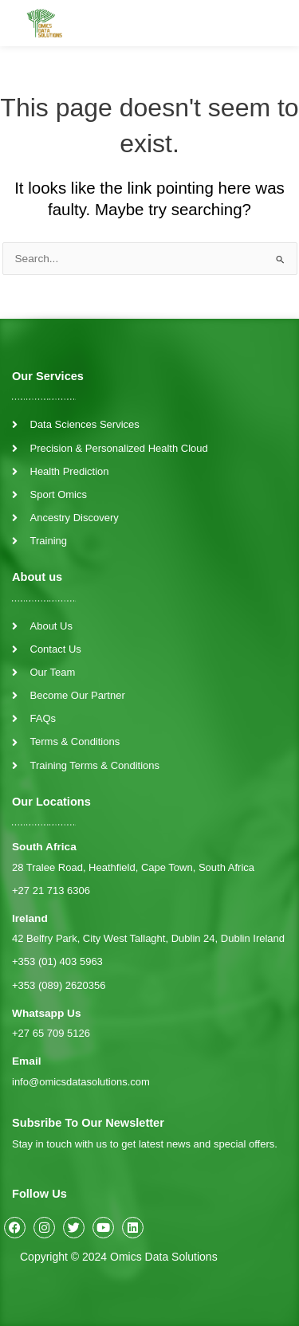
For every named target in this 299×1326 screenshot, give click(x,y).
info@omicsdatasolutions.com (81, 1082)
